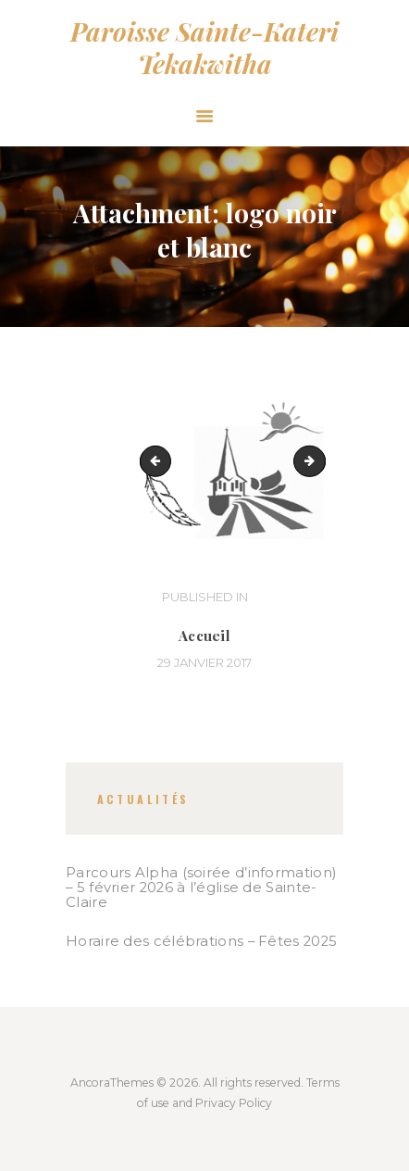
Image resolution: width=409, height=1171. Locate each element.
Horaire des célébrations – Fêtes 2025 (201, 941)
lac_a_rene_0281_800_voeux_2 (319, 460)
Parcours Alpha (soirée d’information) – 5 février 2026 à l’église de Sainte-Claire (201, 887)
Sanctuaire (159, 460)
